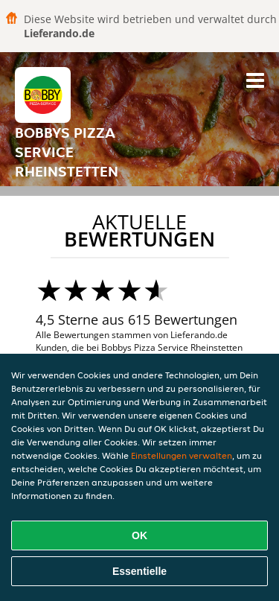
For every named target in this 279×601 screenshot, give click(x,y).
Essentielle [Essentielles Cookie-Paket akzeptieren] (139, 571)
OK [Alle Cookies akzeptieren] (139, 535)
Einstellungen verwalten (181, 455)
